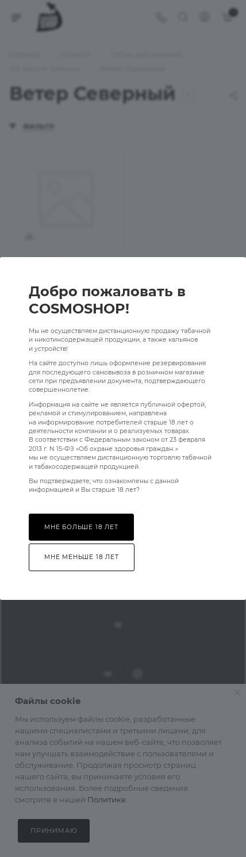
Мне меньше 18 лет (81, 557)
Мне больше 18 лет (81, 527)
